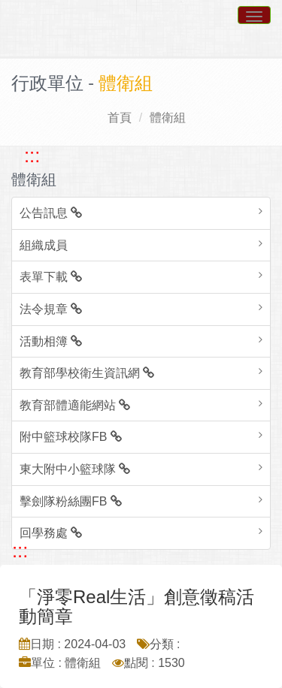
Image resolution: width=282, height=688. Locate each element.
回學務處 (51, 533)
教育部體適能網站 (75, 405)
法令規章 (51, 309)
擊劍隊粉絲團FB (71, 501)
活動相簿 (51, 341)
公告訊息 (51, 213)
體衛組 (168, 117)
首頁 (120, 117)
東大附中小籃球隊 (75, 469)
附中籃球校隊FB (71, 436)
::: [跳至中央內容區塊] (20, 550)
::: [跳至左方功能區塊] (32, 155)
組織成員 (44, 245)
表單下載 (51, 276)
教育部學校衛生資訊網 (87, 373)
